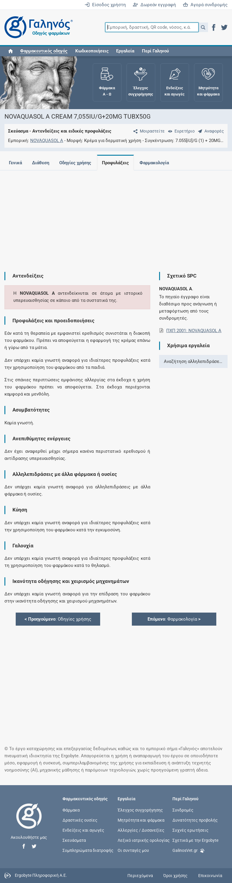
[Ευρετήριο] (180, 131)
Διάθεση (40, 162)
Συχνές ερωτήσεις (190, 830)
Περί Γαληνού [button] (155, 51)
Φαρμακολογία (154, 162)
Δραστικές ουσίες (80, 820)
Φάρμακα (71, 809)
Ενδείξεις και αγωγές (83, 830)
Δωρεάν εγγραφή (154, 4)
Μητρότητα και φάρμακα (141, 820)
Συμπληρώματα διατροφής (88, 850)
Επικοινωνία (210, 875)
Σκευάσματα (74, 840)
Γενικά (15, 162)
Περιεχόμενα (140, 875)
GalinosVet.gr (188, 850)
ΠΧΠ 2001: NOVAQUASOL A (193, 330)
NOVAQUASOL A (46, 140)
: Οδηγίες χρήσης (58, 619)
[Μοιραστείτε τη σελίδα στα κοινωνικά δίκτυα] (148, 131)
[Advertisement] (114, 216)
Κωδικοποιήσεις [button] (92, 51)
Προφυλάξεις (115, 162)
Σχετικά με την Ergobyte (195, 840)
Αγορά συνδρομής (205, 4)
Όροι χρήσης (175, 875)
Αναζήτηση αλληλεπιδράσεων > (196, 361)
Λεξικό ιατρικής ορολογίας (144, 840)
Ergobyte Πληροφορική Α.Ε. (41, 875)
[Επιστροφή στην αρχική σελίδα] (29, 822)
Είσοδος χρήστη (105, 4)
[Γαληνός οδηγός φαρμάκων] (37, 27)
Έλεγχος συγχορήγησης (140, 809)
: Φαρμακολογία (174, 619)
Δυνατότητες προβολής (195, 820)
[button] (203, 27)
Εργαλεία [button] (125, 51)
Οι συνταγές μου (133, 850)
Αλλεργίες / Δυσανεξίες (141, 830)
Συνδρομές (182, 809)
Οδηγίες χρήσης (75, 162)
